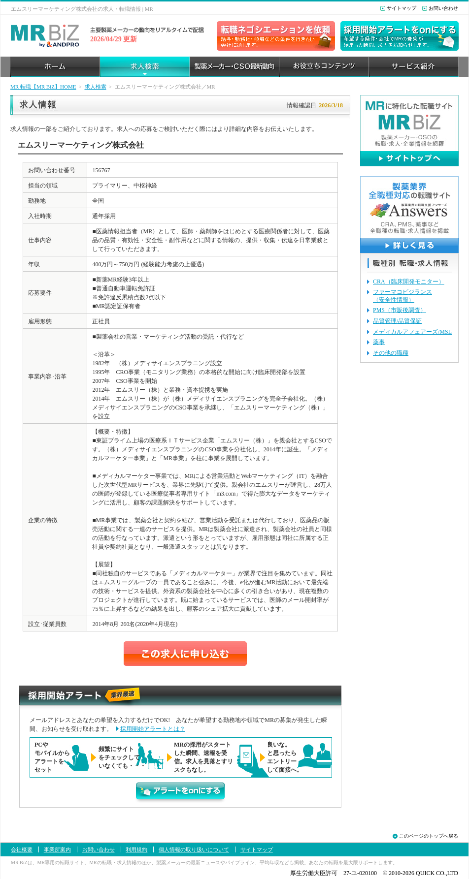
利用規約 (136, 849)
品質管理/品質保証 (397, 320)
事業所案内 (57, 849)
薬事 (379, 342)
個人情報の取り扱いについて (194, 849)
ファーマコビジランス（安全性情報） (402, 295)
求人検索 (95, 87)
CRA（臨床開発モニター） (408, 281)
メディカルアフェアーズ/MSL (412, 331)
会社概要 (22, 849)
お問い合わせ (443, 8)
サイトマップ (401, 8)
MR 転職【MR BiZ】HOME (43, 87)
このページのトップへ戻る (428, 836)
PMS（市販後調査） (399, 310)
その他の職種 (390, 352)
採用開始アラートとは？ (152, 728)
